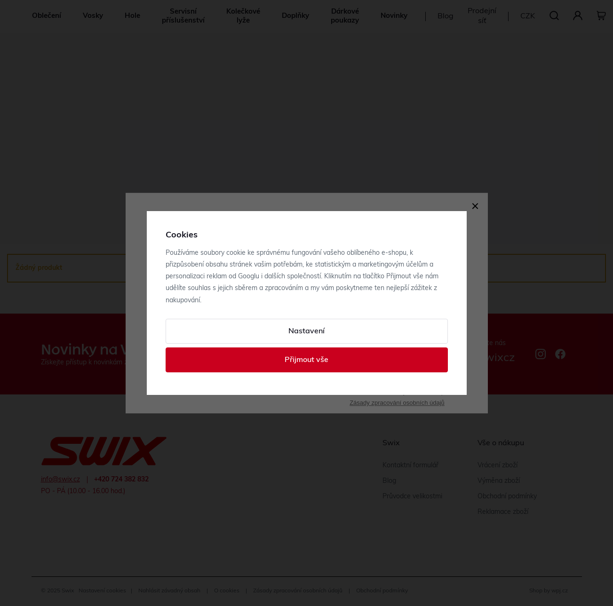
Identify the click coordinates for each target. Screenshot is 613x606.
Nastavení (306, 331)
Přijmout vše (306, 360)
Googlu (248, 276)
